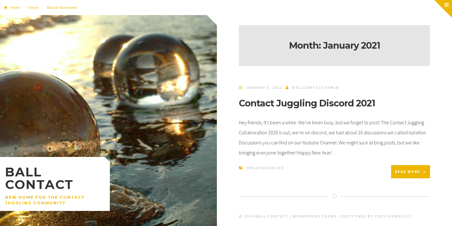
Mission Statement (62, 7)
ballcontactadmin (315, 87)
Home (12, 7)
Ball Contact (39, 178)
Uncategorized (266, 167)
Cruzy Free (353, 216)
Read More (410, 171)
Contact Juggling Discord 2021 (307, 103)
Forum (33, 7)
